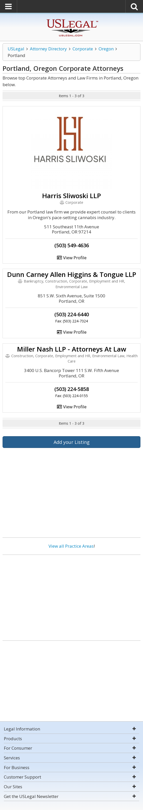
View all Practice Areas (71, 546)
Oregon (106, 49)
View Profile (71, 258)
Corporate (83, 49)
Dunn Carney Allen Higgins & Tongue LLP (71, 274)
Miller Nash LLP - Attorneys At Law (71, 349)
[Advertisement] (71, 596)
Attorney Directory (48, 49)
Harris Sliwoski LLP (71, 195)
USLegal (16, 49)
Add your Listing (72, 442)
